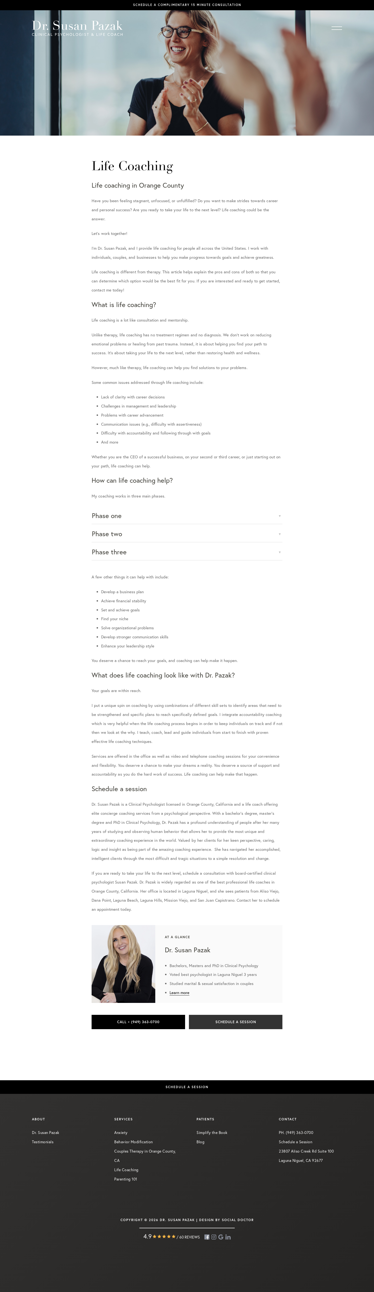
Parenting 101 (125, 1178)
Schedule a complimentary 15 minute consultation (187, 5)
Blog (200, 1141)
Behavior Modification (133, 1141)
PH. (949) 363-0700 (296, 1132)
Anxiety (121, 1132)
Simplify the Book (212, 1132)
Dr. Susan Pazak (45, 1132)
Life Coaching (126, 1169)
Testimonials (42, 1141)
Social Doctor (238, 1220)
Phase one (107, 515)
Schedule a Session (235, 1022)
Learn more (179, 992)
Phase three (109, 551)
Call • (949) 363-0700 (138, 1022)
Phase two (107, 533)
